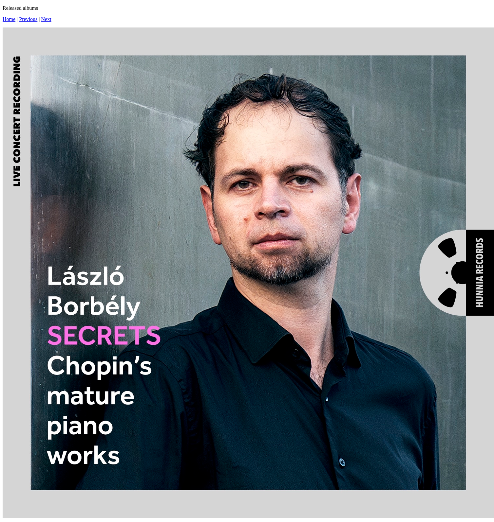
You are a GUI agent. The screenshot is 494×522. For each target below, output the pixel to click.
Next (46, 19)
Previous (28, 19)
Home (9, 19)
